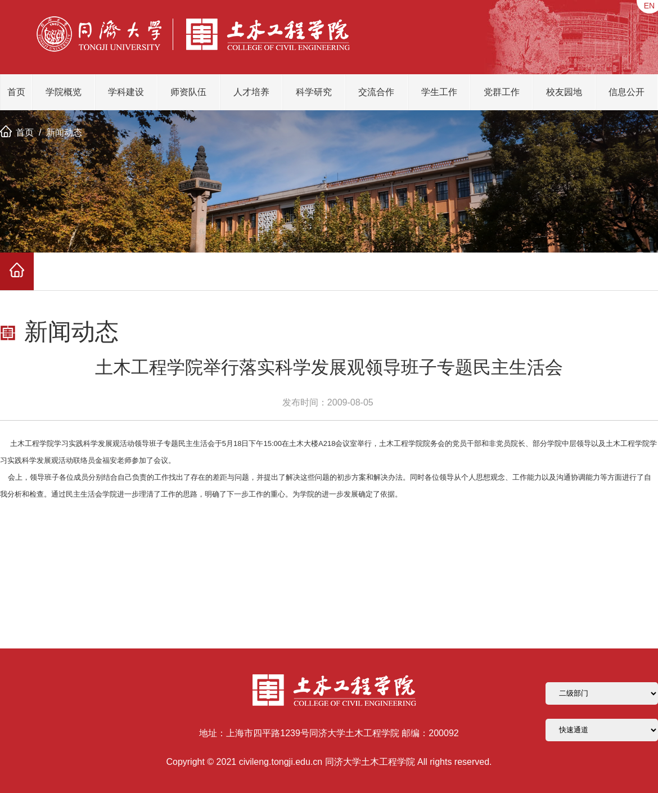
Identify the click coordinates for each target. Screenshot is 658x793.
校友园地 (564, 92)
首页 (16, 92)
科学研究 (314, 92)
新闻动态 (64, 132)
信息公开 (627, 92)
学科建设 (126, 92)
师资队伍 (188, 92)
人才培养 (251, 92)
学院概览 (64, 92)
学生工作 (439, 92)
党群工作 (502, 92)
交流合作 (376, 92)
